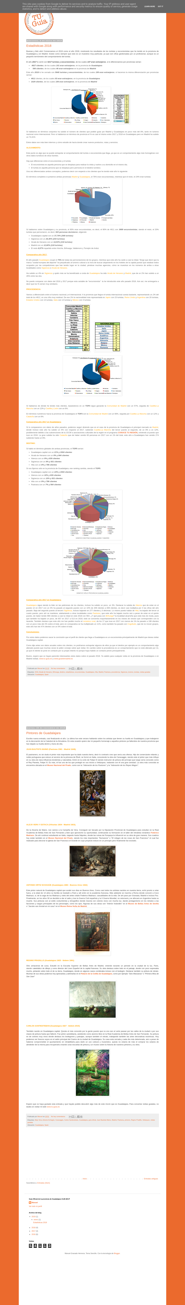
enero (36, 1220)
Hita (96, 672)
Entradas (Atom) (43, 1183)
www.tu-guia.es (45, 659)
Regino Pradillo (136, 1120)
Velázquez (146, 1120)
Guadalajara (90, 672)
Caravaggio (59, 1120)
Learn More (149, 6)
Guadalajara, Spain (41, 674)
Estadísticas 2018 (38, 46)
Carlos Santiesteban (71, 1120)
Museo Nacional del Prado (59, 765)
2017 (34, 1231)
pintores (127, 1120)
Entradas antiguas (151, 1179)
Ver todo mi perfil (35, 1206)
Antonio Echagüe (48, 1120)
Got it (160, 6)
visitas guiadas (145, 672)
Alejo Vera (38, 1120)
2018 (36, 672)
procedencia (115, 672)
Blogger (117, 1253)
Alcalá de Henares (45, 672)
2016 (34, 1234)
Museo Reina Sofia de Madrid (73, 906)
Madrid (101, 672)
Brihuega (56, 672)
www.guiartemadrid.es (63, 659)
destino (62, 672)
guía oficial (92, 1120)
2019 (34, 1217)
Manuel (35, 1203)
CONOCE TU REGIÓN (127, 432)
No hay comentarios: (58, 668)
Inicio (85, 1179)
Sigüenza (124, 672)
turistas (136, 672)
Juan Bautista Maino (104, 1120)
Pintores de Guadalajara (43, 733)
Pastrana (107, 672)
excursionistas (80, 672)
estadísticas (70, 672)
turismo (130, 672)
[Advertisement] (92, 703)
